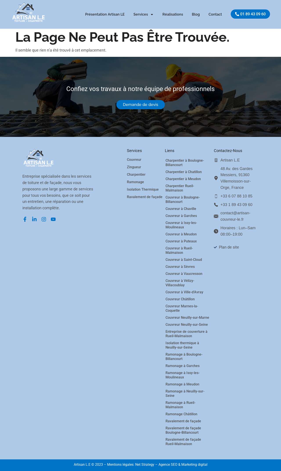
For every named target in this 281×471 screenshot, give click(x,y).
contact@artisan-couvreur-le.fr (235, 216)
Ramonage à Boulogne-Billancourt (184, 356)
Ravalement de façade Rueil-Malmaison (183, 441)
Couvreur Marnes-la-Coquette (182, 308)
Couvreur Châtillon (180, 299)
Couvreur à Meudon (181, 234)
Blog (196, 14)
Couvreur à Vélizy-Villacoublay (180, 283)
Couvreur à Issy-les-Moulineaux (181, 225)
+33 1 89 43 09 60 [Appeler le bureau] (236, 204)
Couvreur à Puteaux (181, 241)
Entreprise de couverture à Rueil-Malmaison (186, 334)
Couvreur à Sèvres (180, 267)
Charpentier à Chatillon (184, 172)
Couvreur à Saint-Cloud (184, 260)
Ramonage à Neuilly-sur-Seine (185, 393)
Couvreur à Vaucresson (184, 274)
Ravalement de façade (183, 421)
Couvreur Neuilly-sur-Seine (187, 324)
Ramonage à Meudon (182, 384)
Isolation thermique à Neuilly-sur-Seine (182, 345)
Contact (215, 14)
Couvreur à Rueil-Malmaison (179, 250)
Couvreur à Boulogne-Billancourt (183, 199)
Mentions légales (120, 464)
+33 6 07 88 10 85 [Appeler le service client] (236, 196)
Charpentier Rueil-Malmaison (180, 188)
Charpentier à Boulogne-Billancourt (185, 162)
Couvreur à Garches (181, 216)
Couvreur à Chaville (181, 209)
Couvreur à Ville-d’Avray (184, 292)
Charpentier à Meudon (183, 179)
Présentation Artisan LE (105, 14)
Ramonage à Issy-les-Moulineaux (183, 375)
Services (143, 14)
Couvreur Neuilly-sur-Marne (187, 317)
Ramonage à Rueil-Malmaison (180, 405)
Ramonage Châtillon (181, 414)
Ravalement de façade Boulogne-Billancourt (183, 430)
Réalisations (172, 14)
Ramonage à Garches (183, 366)
